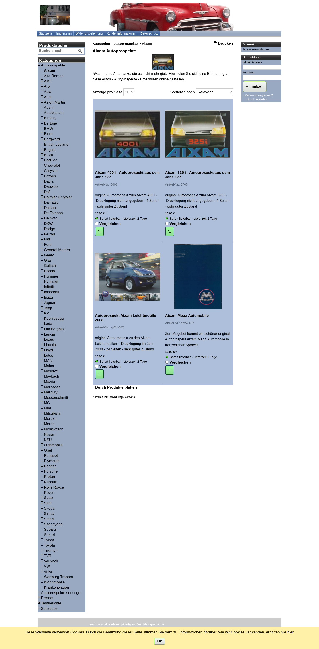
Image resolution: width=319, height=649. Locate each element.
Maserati (51, 371)
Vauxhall (51, 561)
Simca (49, 514)
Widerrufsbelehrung (89, 33)
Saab (48, 498)
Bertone (50, 123)
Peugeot (51, 456)
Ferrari (49, 234)
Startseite (45, 33)
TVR (47, 556)
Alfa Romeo (54, 76)
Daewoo (51, 186)
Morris (49, 424)
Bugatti (50, 150)
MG (47, 403)
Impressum (64, 33)
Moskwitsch (53, 429)
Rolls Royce (54, 487)
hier (290, 632)
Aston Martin (54, 102)
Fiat (47, 239)
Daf (47, 192)
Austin (49, 107)
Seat (48, 503)
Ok (159, 641)
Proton (49, 477)
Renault (50, 482)
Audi (47, 97)
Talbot (49, 540)
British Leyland (56, 144)
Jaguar (49, 303)
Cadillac (50, 160)
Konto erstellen (257, 99)
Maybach (51, 376)
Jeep (48, 308)
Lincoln (50, 345)
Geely (49, 255)
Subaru (50, 529)
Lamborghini (54, 329)
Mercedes (52, 387)
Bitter (48, 134)
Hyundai (51, 282)
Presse (47, 598)
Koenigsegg (54, 318)
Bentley (50, 118)
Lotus (48, 355)
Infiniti (49, 287)
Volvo (48, 572)
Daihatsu (51, 202)
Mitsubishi (52, 413)
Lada (48, 324)
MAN (48, 361)
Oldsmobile (53, 445)
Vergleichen (110, 224)
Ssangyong (53, 524)
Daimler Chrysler (58, 197)
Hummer (51, 276)
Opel (48, 450)
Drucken (225, 43)
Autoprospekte (53, 65)
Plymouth (52, 461)
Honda (49, 271)
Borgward (52, 139)
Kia (46, 313)
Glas (48, 260)
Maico (49, 366)
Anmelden (255, 86)
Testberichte (51, 603)
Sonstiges (49, 608)
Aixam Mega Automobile (187, 315)
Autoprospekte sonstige (60, 593)
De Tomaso (53, 213)
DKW (48, 223)
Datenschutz (149, 33)
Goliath (50, 266)
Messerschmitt (56, 397)
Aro (47, 86)
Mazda (49, 382)
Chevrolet (52, 165)
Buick (48, 155)
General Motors (57, 250)
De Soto (50, 218)
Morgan (50, 418)
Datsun (50, 208)
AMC (48, 81)
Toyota (49, 545)
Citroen (50, 176)
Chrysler (51, 171)
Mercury (50, 392)
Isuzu (48, 297)
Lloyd (48, 350)
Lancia (49, 334)
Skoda (49, 508)
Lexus (49, 339)
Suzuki (49, 535)
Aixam (49, 70)
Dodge (49, 229)
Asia (47, 92)
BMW (48, 129)
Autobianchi (54, 113)
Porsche (51, 471)
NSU (48, 440)
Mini (47, 408)
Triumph (51, 550)
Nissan (49, 434)
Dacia (48, 181)
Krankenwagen (56, 587)
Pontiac (50, 466)
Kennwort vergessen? (259, 95)
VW (47, 566)
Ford (48, 244)
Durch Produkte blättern (116, 387)
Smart (49, 519)
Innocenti (51, 292)
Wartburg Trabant (58, 577)
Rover (49, 493)
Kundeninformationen (121, 33)
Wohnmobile (54, 582)
